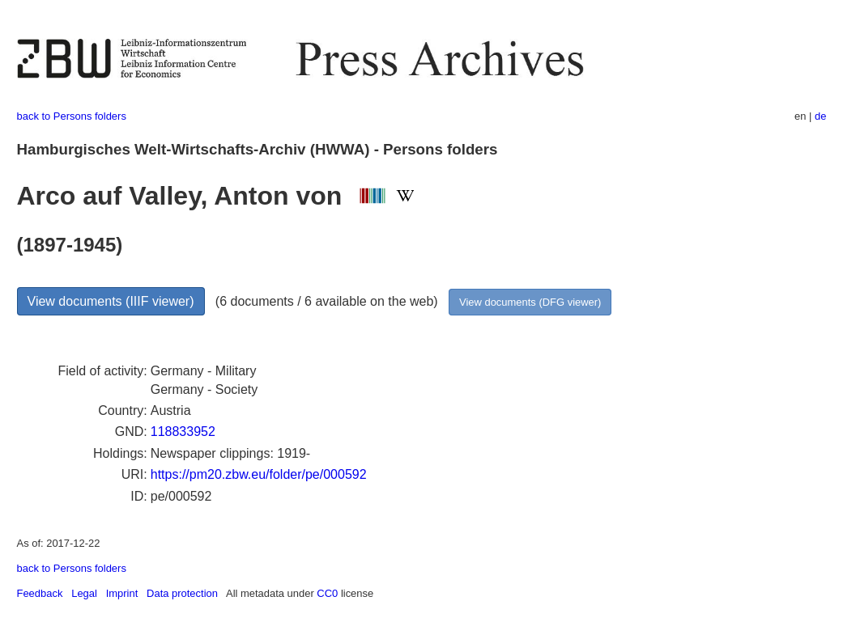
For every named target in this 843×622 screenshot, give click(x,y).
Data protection (182, 593)
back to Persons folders (71, 116)
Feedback (40, 593)
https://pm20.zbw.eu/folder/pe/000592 (259, 474)
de (820, 116)
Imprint (122, 593)
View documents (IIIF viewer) (111, 301)
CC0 (327, 593)
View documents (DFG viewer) (530, 302)
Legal (84, 593)
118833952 (183, 431)
